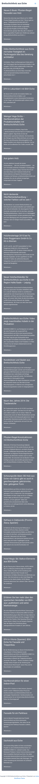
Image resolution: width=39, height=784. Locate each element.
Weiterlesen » (7, 39)
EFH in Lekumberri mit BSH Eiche (19, 89)
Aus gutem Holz (11, 158)
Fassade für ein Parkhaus (15, 713)
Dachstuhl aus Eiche (13, 740)
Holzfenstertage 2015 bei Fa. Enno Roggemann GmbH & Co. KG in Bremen (18, 238)
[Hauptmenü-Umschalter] (35, 3)
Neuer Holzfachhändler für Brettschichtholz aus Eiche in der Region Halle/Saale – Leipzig (19, 280)
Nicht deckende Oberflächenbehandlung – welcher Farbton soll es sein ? (17, 197)
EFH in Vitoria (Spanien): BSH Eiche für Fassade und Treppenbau (17, 642)
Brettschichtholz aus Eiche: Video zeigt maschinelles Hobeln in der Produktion (19, 321)
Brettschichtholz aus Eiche (14, 3)
